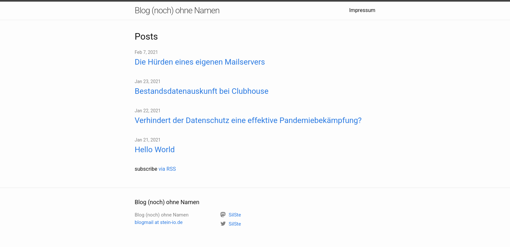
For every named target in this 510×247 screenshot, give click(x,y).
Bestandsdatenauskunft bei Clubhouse (201, 91)
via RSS (167, 169)
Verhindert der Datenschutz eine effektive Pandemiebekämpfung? (248, 120)
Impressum (362, 10)
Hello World (155, 149)
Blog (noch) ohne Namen (177, 10)
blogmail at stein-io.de (158, 222)
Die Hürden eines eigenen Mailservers (200, 62)
